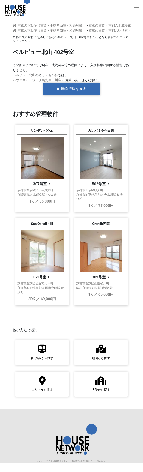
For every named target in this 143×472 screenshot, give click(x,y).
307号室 (40, 184)
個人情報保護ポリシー (59, 461)
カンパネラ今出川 (101, 131)
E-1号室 (39, 277)
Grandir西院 (101, 224)
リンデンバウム (42, 131)
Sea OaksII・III (42, 224)
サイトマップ (42, 461)
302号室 (99, 277)
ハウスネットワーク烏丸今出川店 (37, 80)
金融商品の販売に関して (82, 461)
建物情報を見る (71, 89)
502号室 (99, 184)
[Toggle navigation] (136, 9)
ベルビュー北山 (24, 75)
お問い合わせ (100, 461)
